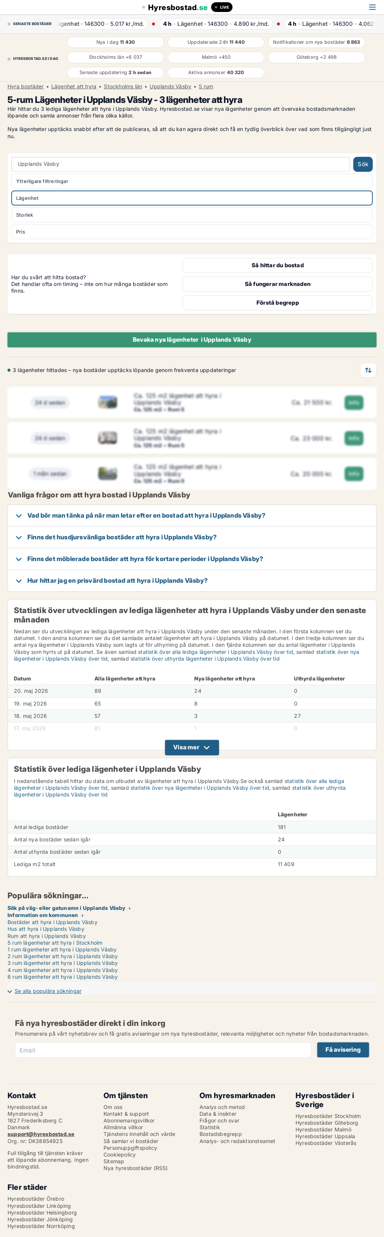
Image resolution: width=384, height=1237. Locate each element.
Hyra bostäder (26, 86)
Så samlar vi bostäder (131, 1141)
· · (104, 23)
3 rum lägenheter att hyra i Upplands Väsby (63, 963)
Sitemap (114, 1161)
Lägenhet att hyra (73, 86)
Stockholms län (123, 86)
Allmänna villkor (123, 1127)
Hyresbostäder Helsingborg (42, 1212)
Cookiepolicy (120, 1154)
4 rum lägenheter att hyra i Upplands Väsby (63, 970)
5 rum (206, 86)
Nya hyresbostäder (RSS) (136, 1168)
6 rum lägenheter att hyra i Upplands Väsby (63, 977)
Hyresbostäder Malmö (323, 1129)
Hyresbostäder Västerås (326, 1143)
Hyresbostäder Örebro (36, 1198)
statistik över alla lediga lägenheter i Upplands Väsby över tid (215, 652)
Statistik (210, 1127)
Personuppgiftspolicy (130, 1148)
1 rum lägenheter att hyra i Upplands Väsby (62, 949)
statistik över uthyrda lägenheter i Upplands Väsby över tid (205, 658)
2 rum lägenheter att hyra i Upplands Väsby (63, 956)
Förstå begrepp (277, 302)
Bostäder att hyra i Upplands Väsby (53, 922)
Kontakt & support (126, 1113)
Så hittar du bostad (278, 265)
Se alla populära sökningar (48, 991)
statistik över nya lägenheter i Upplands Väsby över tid (199, 787)
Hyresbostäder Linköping (39, 1206)
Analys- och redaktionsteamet (238, 1141)
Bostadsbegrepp (221, 1134)
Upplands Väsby (170, 86)
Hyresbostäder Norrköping (41, 1226)
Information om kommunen (43, 915)
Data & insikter (218, 1113)
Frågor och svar (219, 1120)
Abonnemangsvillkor (129, 1120)
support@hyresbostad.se (41, 1134)
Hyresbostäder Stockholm (328, 1116)
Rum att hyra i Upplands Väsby (47, 936)
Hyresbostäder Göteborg (327, 1122)
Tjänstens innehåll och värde (140, 1134)
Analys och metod (222, 1107)
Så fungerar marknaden (277, 283)
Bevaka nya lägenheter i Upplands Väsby (192, 339)
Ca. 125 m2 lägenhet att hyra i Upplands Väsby (177, 399)
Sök (363, 164)
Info (354, 402)
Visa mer (186, 747)
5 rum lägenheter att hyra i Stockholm (55, 942)
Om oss (113, 1107)
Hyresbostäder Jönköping (40, 1219)
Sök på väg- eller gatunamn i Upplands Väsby (67, 908)
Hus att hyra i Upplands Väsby (46, 929)
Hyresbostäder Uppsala (325, 1136)
